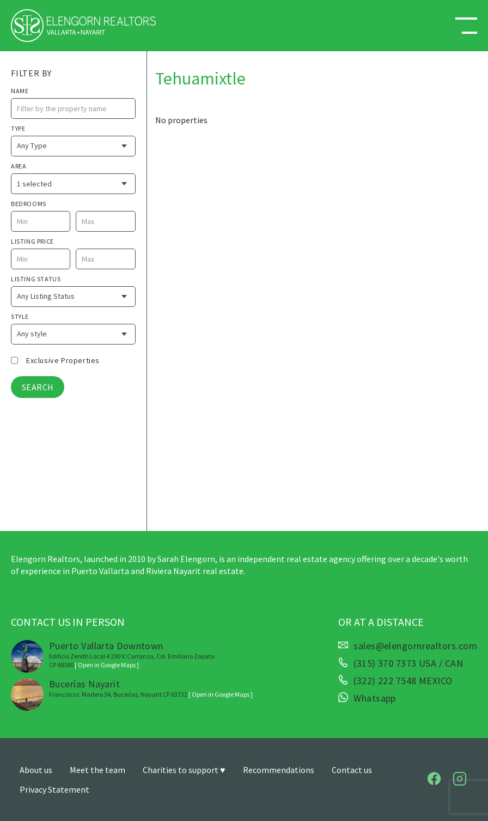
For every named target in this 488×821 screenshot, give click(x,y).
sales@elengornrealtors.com (415, 646)
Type (18, 128)
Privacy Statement (54, 789)
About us (36, 769)
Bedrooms (28, 204)
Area (18, 166)
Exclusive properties (63, 360)
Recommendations (278, 769)
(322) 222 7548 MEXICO (402, 681)
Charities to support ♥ (184, 769)
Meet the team (97, 769)
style (20, 316)
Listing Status (35, 279)
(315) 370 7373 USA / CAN (408, 663)
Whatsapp (374, 698)
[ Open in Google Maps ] (107, 665)
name (19, 91)
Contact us (352, 769)
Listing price (32, 241)
